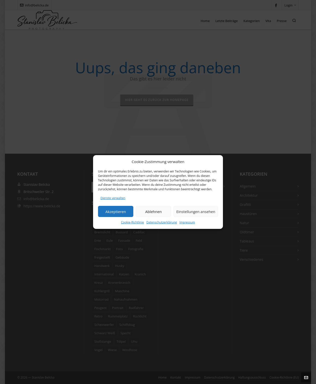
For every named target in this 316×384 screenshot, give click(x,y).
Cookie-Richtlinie (132, 222)
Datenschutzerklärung (161, 222)
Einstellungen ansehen (195, 211)
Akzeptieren (115, 211)
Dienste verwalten (112, 198)
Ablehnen (153, 211)
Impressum (187, 222)
